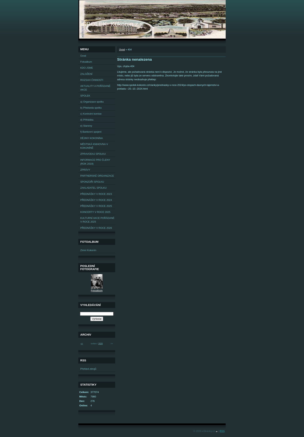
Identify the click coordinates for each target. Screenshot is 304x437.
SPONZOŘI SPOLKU (92, 181)
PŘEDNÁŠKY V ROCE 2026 (96, 227)
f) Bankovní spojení (91, 131)
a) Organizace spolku (92, 101)
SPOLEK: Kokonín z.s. (113, 24)
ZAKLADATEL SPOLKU (93, 187)
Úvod (122, 49)
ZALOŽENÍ (86, 74)
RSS (222, 431)
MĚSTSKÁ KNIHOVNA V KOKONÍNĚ (94, 146)
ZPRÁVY (85, 169)
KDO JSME (86, 67)
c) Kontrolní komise (91, 113)
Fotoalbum (86, 61)
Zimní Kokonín (88, 250)
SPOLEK (85, 95)
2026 (100, 344)
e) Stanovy (86, 125)
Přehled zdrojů (88, 368)
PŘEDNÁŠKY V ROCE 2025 (96, 206)
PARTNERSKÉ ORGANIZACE (97, 175)
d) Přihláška (86, 119)
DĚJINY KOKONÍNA (91, 138)
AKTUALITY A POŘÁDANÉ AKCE (95, 88)
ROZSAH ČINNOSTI (91, 80)
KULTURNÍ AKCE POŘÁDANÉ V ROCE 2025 (97, 220)
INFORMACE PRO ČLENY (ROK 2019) (95, 161)
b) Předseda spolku (91, 107)
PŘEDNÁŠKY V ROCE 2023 (96, 194)
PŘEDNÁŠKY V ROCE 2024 (96, 200)
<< (82, 344)
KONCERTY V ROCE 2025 (95, 212)
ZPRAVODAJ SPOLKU (93, 153)
